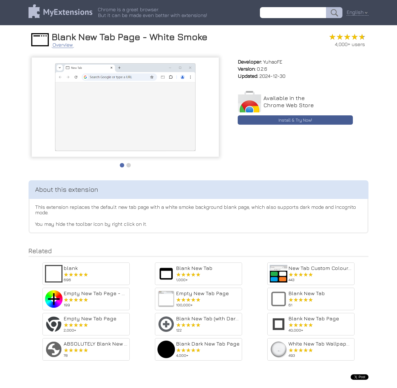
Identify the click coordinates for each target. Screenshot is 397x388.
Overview (63, 45)
